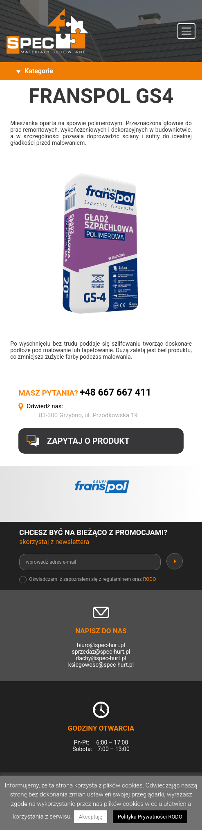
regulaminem (116, 579)
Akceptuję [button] (90, 817)
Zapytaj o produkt (88, 441)
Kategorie (39, 71)
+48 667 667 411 (115, 392)
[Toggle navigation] (186, 31)
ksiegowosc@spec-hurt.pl (101, 664)
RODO (149, 579)
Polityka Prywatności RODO (150, 817)
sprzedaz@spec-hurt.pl (101, 651)
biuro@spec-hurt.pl (101, 645)
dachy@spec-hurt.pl (101, 658)
